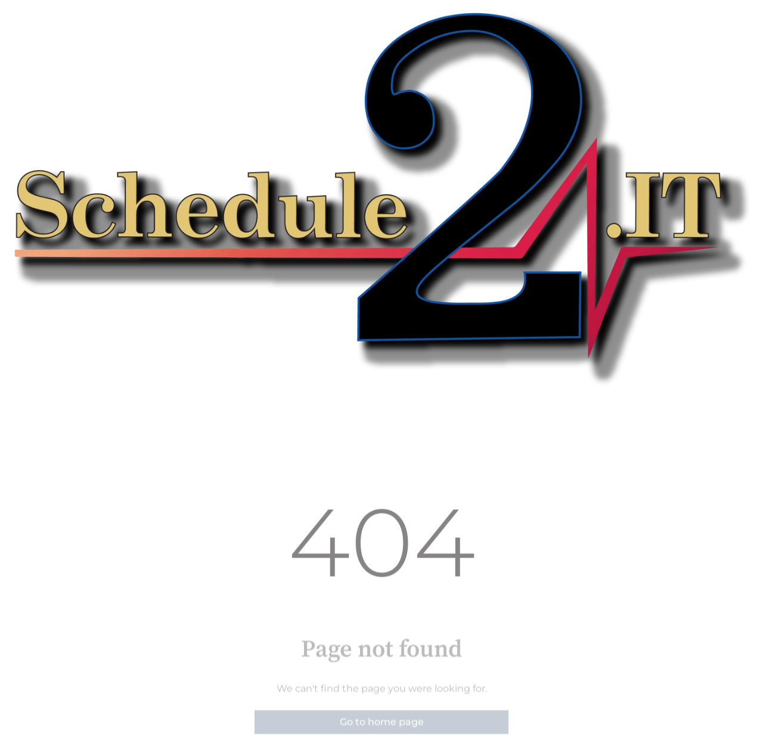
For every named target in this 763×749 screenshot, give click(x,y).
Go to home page (382, 733)
